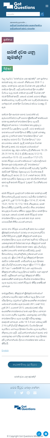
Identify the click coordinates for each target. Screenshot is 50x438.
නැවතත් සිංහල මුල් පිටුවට (25, 364)
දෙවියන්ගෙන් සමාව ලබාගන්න (22, 28)
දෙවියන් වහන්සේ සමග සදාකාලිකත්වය (26, 25)
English (5, 350)
